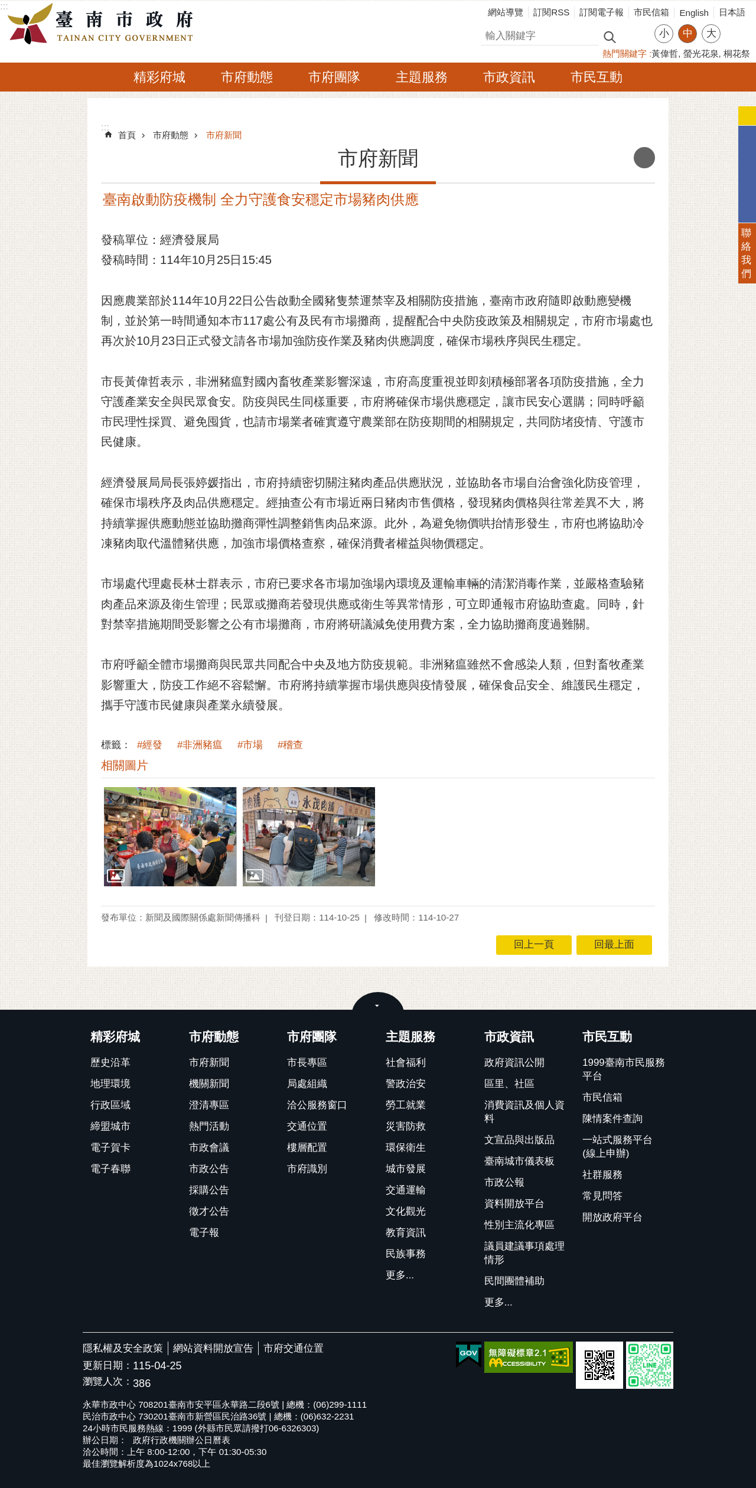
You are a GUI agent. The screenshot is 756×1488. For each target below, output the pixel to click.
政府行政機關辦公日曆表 (181, 1440)
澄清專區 (209, 1105)
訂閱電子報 (601, 12)
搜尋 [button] (609, 36)
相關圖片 (124, 765)
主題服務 (422, 77)
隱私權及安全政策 (123, 1348)
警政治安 (406, 1083)
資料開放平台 (514, 1203)
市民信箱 (651, 12)
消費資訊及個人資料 (524, 1111)
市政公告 (209, 1168)
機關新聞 (209, 1083)
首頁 (127, 135)
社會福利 (406, 1062)
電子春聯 (110, 1168)
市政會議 (209, 1147)
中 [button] (688, 33)
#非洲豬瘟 (200, 744)
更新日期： (108, 1365)
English (694, 13)
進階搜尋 (635, 36)
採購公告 (209, 1190)
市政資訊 (509, 77)
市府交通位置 (293, 1348)
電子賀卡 (110, 1147)
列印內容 (644, 157)
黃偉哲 (664, 53)
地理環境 (110, 1083)
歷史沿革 (110, 1062)
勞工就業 (406, 1105)
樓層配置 (307, 1147)
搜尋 (491, 34)
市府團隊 (334, 77)
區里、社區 (509, 1083)
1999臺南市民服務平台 (623, 1069)
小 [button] (664, 33)
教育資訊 (406, 1232)
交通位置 (307, 1126)
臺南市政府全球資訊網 (103, 24)
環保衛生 (406, 1147)
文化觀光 (406, 1211)
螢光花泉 (701, 53)
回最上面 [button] (614, 944)
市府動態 (247, 77)
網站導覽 (505, 12)
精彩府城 (159, 77)
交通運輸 (406, 1190)
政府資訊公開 (514, 1062)
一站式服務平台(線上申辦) (617, 1146)
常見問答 (602, 1196)
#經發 (149, 744)
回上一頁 (534, 944)
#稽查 (290, 744)
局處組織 (307, 1083)
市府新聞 (224, 135)
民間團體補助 (514, 1281)
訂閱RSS (551, 12)
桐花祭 (737, 53)
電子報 (204, 1232)
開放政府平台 (612, 1217)
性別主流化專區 (519, 1225)
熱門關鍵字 (624, 53)
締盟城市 (110, 1126)
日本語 (732, 12)
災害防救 (406, 1126)
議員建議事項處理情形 (524, 1253)
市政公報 (504, 1182)
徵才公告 (209, 1211)
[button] (170, 836)
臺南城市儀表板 (519, 1161)
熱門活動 (209, 1126)
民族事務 (406, 1253)
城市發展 (406, 1168)
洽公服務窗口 (317, 1105)
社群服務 (602, 1174)
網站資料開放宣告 (213, 1348)
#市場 (250, 744)
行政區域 (110, 1105)
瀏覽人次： (108, 1382)
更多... (400, 1275)
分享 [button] (735, 26)
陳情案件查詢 (612, 1118)
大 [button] (711, 33)
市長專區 (307, 1062)
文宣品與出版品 (519, 1140)
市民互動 (597, 77)
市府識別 (307, 1168)
